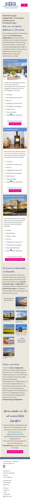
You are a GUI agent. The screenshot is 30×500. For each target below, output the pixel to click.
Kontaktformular (17, 432)
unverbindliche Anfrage (15, 452)
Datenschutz (7, 494)
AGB (5, 492)
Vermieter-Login (8, 496)
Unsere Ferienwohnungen (15, 259)
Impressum (7, 490)
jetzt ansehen (15, 124)
